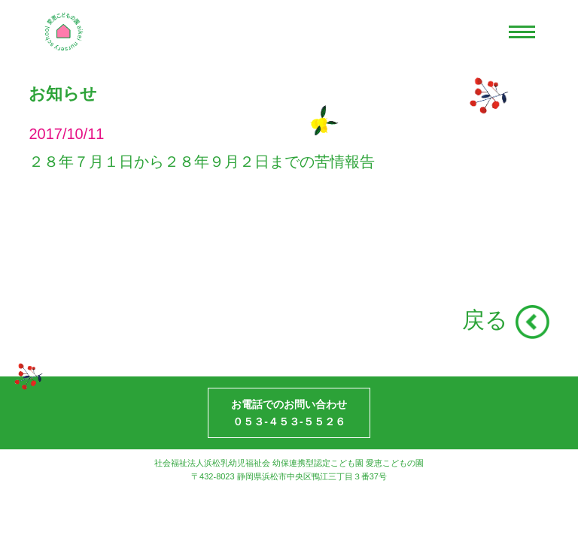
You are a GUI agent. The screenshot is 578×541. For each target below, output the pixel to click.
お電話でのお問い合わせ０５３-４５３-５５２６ (289, 412)
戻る (485, 319)
